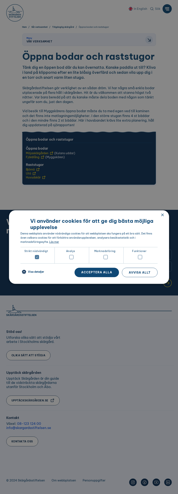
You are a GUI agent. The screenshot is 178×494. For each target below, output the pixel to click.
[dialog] (89, 247)
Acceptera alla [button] (96, 272)
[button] (32, 272)
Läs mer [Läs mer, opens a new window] (54, 241)
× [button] (162, 215)
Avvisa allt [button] (140, 272)
